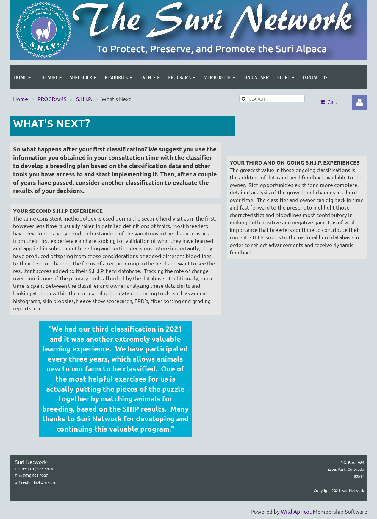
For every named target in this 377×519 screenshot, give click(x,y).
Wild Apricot (296, 511)
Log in (359, 102)
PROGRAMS (52, 99)
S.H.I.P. (84, 99)
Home (20, 99)
